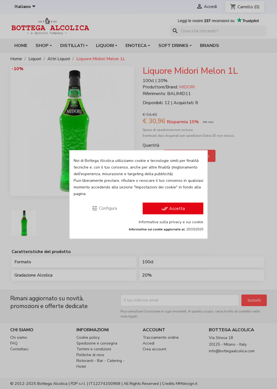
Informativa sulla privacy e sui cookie (171, 222)
